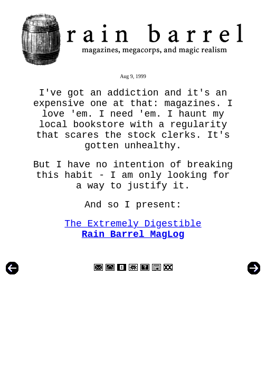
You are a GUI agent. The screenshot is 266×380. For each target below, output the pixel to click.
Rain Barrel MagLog (133, 234)
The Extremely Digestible (132, 223)
